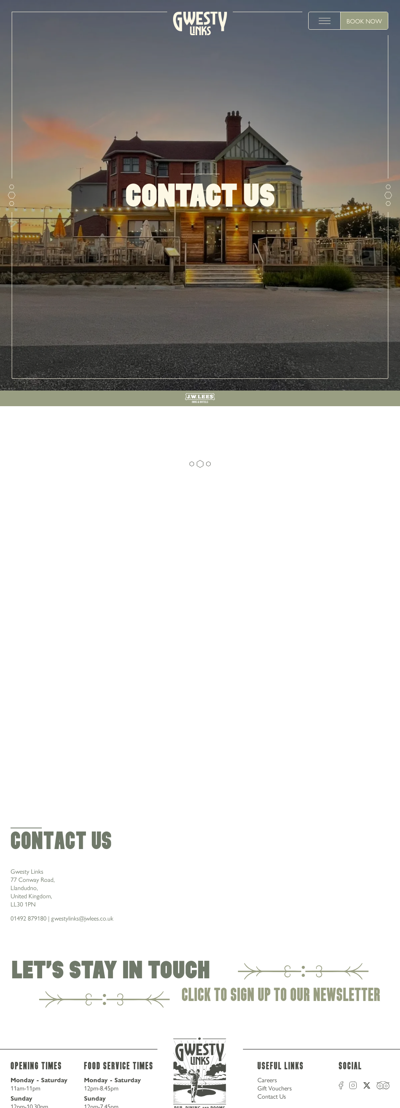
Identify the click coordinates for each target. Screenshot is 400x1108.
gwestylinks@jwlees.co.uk (82, 918)
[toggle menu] (324, 20)
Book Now (364, 20)
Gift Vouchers (274, 1088)
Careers (267, 1080)
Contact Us (271, 1096)
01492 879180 (28, 918)
